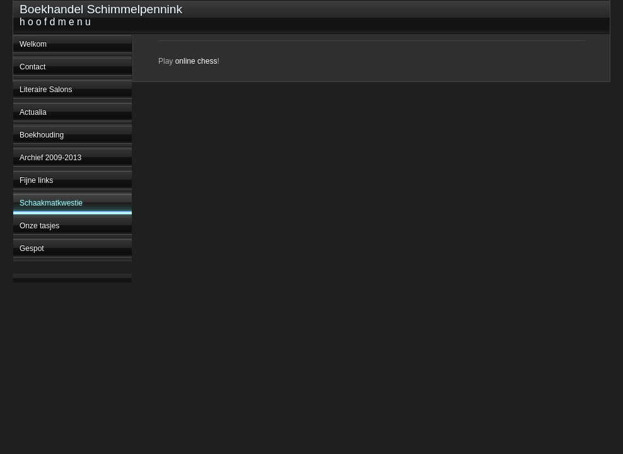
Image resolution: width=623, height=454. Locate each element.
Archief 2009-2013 (50, 157)
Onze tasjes (39, 225)
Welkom (33, 44)
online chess (196, 61)
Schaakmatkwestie (51, 203)
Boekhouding (42, 135)
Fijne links (36, 180)
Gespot (32, 248)
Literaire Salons (46, 89)
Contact (32, 66)
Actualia (33, 112)
